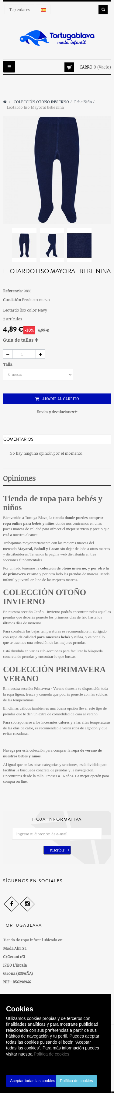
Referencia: (13, 291)
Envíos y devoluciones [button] (57, 411)
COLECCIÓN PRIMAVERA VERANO (54, 674)
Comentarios (18, 439)
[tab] (57, 340)
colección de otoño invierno (63, 568)
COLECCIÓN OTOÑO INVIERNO (44, 597)
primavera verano (23, 574)
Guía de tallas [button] (20, 340)
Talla (8, 364)
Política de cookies (51, 1054)
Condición (12, 299)
